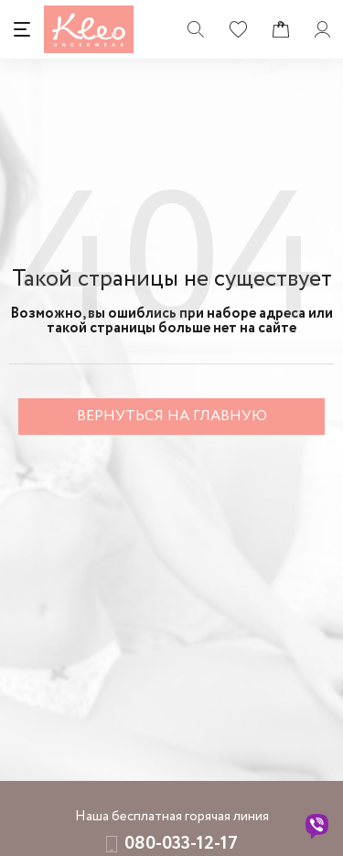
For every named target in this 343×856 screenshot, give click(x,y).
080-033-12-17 (181, 843)
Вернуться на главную (172, 416)
